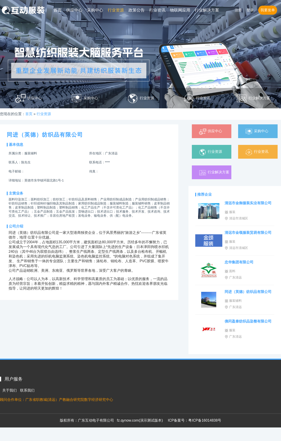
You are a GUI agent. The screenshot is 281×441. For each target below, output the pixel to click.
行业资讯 (157, 10)
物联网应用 (180, 10)
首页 (57, 10)
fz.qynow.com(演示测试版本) (140, 420)
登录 (250, 10)
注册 (238, 10)
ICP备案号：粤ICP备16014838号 (194, 420)
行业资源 (116, 10)
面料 (230, 271)
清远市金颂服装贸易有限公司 (248, 232)
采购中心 (95, 10)
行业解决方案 (207, 10)
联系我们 (27, 390)
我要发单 (267, 10)
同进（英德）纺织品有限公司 (248, 292)
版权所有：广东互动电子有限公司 (87, 420)
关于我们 (9, 390)
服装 (230, 212)
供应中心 (74, 10)
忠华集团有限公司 (239, 262)
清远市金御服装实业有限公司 (248, 203)
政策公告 (136, 10)
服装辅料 (233, 301)
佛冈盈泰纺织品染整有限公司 (248, 321)
